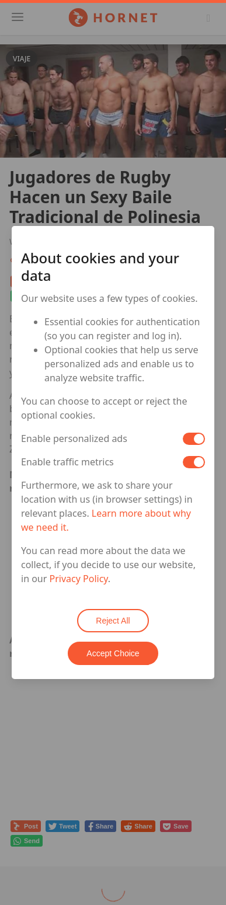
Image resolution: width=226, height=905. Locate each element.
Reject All (113, 620)
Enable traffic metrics (67, 461)
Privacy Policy (79, 578)
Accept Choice (112, 653)
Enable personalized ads (74, 438)
